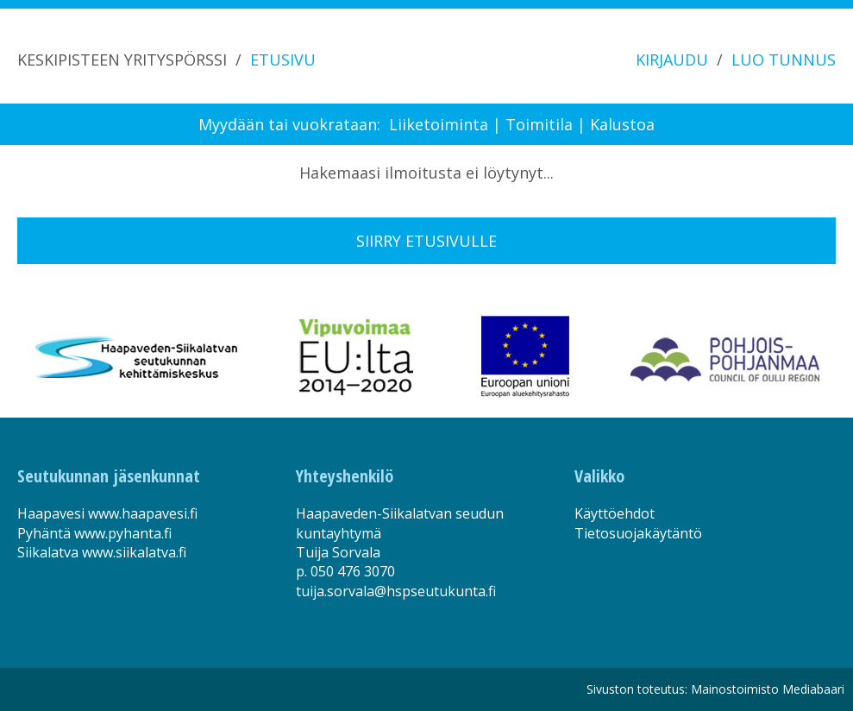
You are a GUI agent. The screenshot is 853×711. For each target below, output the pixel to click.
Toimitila (539, 124)
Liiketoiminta (438, 124)
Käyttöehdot (614, 513)
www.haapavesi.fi (143, 513)
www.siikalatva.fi (134, 552)
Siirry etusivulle (426, 240)
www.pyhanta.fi (123, 533)
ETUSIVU (283, 59)
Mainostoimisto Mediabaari (767, 689)
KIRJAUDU (672, 59)
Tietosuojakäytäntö (638, 533)
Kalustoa (622, 124)
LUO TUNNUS (783, 59)
